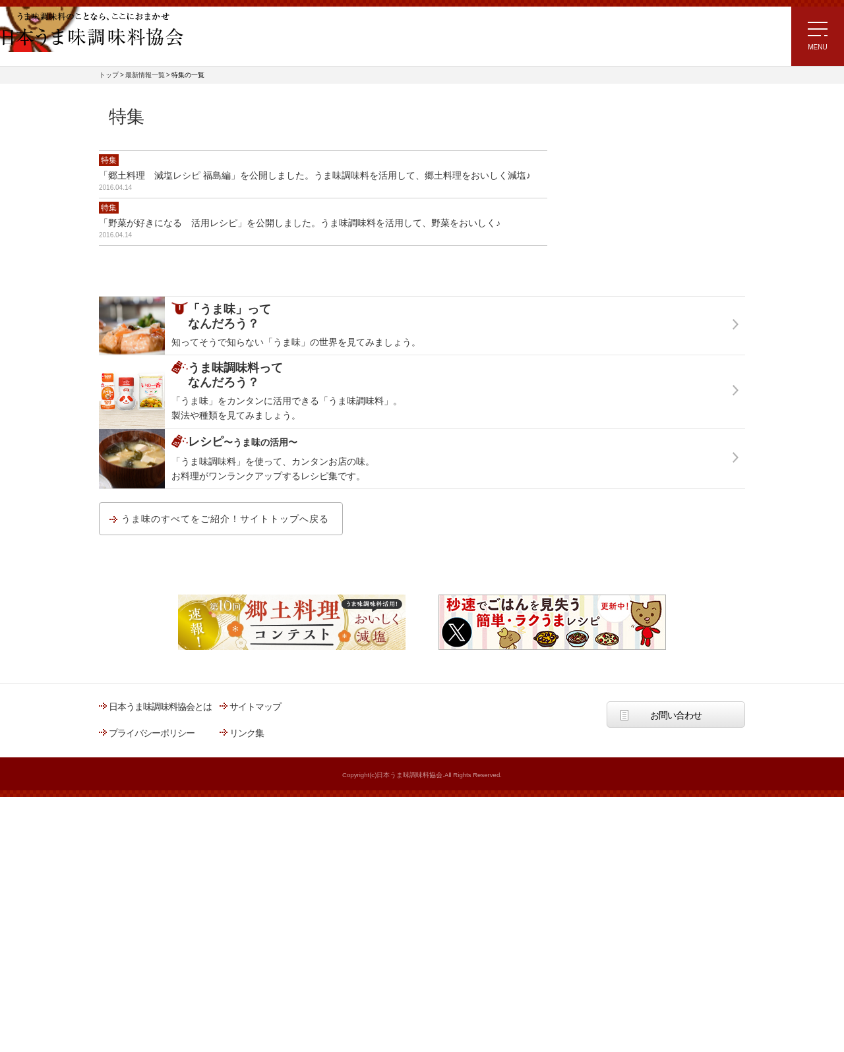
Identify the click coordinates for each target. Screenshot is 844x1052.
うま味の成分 (596, 221)
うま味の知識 (596, 288)
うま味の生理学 (600, 254)
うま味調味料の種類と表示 (621, 455)
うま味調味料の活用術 (613, 355)
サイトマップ (255, 961)
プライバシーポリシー (152, 988)
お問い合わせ (676, 970)
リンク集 (246, 988)
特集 (109, 160)
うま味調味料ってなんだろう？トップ (643, 422)
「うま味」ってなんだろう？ (638, 120)
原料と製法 (591, 489)
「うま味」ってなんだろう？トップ (639, 153)
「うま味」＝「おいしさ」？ (626, 187)
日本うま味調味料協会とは (160, 961)
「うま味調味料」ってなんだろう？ (652, 388)
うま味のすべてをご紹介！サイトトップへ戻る (225, 774)
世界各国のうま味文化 (613, 321)
